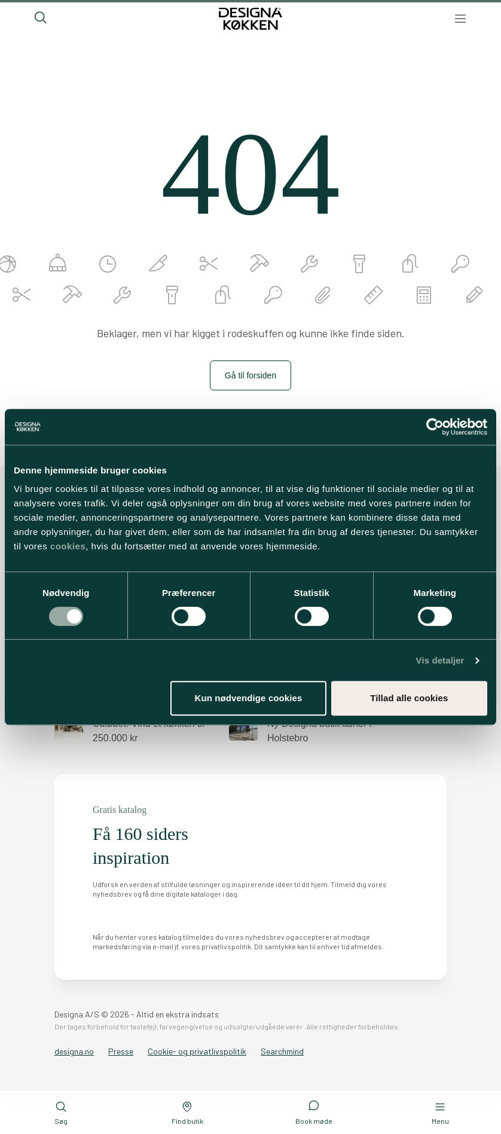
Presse (120, 1051)
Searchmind (282, 1051)
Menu (440, 1113)
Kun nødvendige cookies (249, 698)
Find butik (187, 1113)
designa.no (74, 1051)
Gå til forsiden (250, 375)
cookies (67, 546)
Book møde (313, 1112)
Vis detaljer (440, 660)
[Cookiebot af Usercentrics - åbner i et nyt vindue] (435, 427)
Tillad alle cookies (409, 698)
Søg (61, 1113)
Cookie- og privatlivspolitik (197, 1051)
